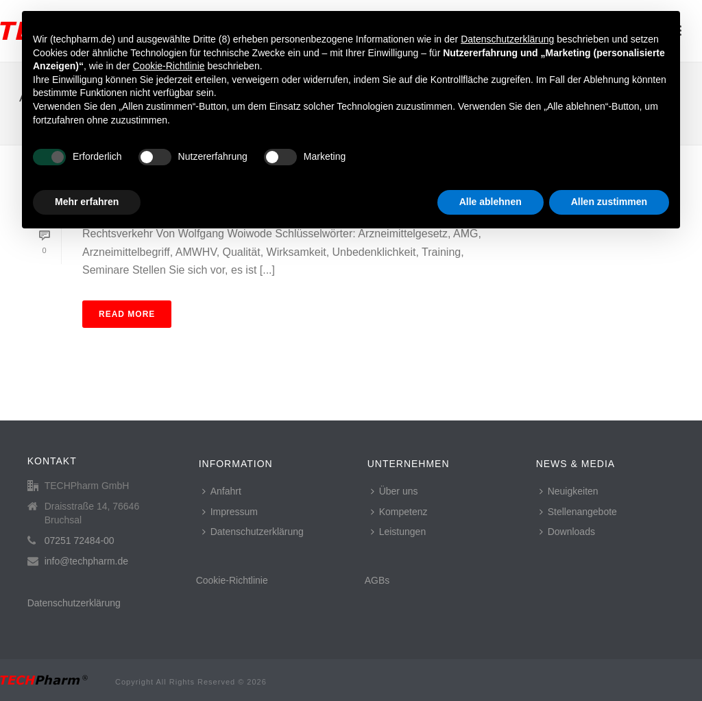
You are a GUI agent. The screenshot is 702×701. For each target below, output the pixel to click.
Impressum (230, 511)
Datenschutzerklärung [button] (507, 39)
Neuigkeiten (569, 491)
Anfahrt (221, 491)
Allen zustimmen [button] (609, 201)
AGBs (377, 580)
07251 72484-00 (79, 540)
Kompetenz (399, 511)
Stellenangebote (578, 511)
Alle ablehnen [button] (490, 201)
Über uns (394, 491)
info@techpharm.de (86, 561)
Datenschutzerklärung (74, 602)
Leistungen (398, 531)
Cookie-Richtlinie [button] (168, 65)
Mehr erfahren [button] (87, 201)
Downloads (567, 531)
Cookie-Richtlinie (232, 580)
